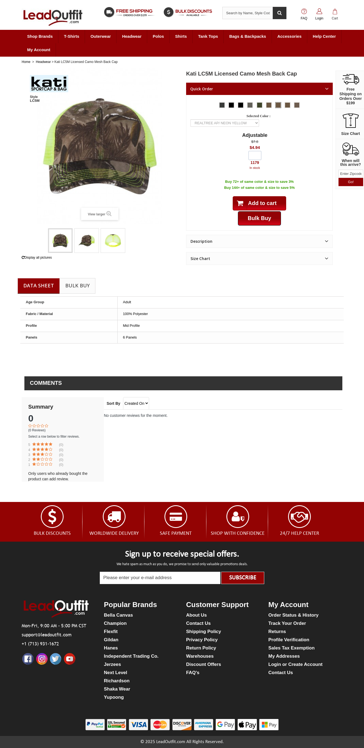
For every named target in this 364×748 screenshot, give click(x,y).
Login (319, 18)
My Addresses (284, 656)
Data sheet (38, 285)
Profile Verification (288, 639)
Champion (115, 623)
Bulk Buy (77, 285)
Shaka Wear (117, 689)
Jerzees (112, 664)
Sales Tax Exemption (291, 648)
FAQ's (192, 672)
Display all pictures (37, 257)
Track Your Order (287, 623)
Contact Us (198, 623)
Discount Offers (203, 664)
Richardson (117, 680)
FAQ (304, 18)
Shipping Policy (203, 631)
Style (34, 97)
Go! (351, 182)
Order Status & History (293, 615)
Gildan (111, 639)
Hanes (111, 648)
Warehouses (200, 656)
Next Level (115, 672)
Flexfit (111, 631)
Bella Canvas (118, 615)
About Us (196, 615)
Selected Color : (259, 116)
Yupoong (114, 697)
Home (26, 62)
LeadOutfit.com (170, 742)
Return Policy (201, 648)
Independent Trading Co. (131, 656)
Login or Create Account (295, 664)
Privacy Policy (202, 639)
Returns (277, 631)
